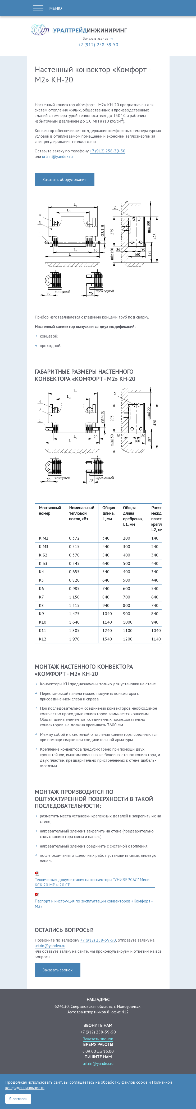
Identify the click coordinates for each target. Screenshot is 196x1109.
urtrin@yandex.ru (57, 156)
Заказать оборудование (64, 179)
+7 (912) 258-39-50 (98, 44)
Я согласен (18, 1098)
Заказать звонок (95, 38)
